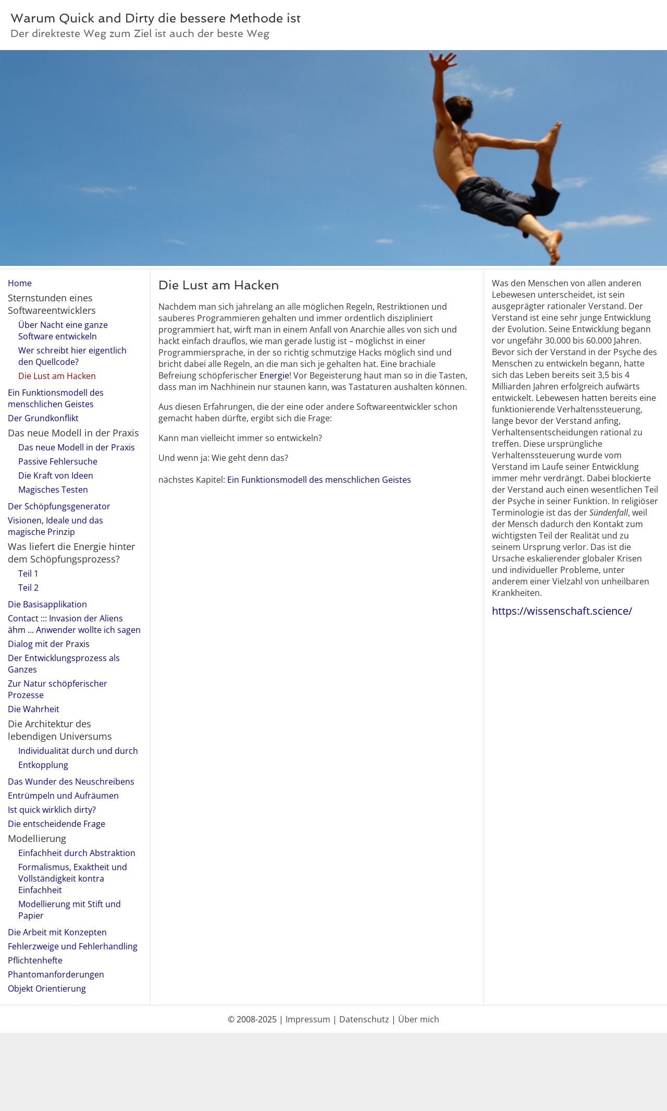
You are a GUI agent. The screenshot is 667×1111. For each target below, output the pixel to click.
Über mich (418, 1019)
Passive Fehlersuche (57, 461)
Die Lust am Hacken (57, 376)
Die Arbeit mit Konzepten (57, 932)
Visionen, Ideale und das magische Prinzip (55, 526)
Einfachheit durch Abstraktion (76, 853)
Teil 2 (28, 587)
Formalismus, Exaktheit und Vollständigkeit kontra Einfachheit (72, 878)
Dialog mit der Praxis (49, 644)
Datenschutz (364, 1019)
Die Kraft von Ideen (55, 475)
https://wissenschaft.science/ (562, 611)
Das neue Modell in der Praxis (76, 447)
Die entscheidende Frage (56, 823)
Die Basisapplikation (47, 604)
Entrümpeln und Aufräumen (63, 795)
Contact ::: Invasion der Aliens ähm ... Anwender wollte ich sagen (74, 624)
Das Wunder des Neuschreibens (71, 781)
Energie (274, 375)
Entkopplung (43, 765)
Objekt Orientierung (47, 988)
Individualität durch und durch (78, 750)
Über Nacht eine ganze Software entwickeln (63, 330)
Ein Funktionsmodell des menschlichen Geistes (56, 398)
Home (20, 283)
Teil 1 (28, 573)
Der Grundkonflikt (43, 418)
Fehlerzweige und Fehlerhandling (73, 946)
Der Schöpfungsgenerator (59, 506)
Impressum (308, 1019)
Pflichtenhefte (35, 960)
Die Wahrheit (33, 709)
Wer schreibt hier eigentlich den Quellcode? (72, 356)
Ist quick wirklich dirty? (52, 809)
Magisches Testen (53, 489)
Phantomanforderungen (56, 974)
